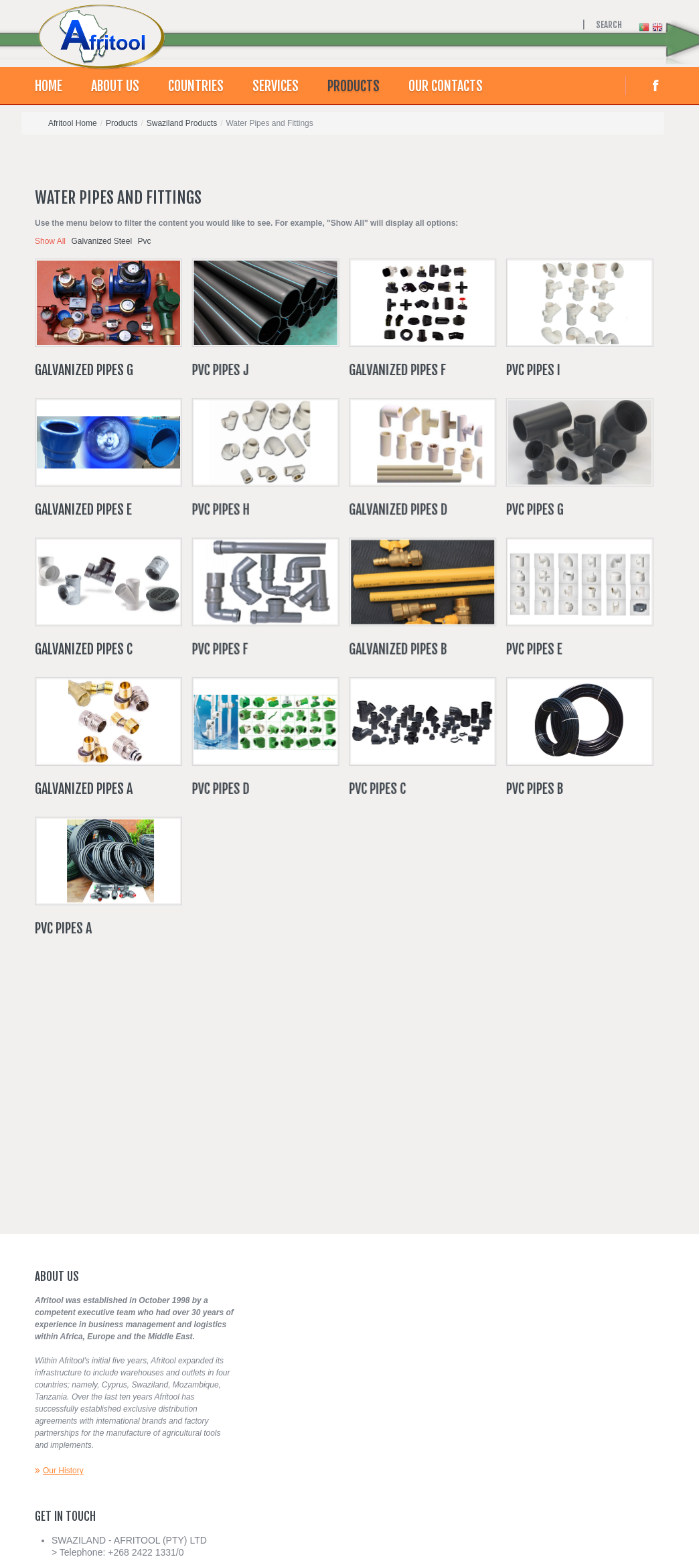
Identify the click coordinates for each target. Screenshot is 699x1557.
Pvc (144, 241)
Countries (196, 86)
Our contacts (445, 86)
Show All (50, 241)
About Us (115, 86)
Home (48, 86)
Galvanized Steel (101, 241)
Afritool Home (72, 123)
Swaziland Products (182, 123)
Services (275, 86)
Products (353, 86)
